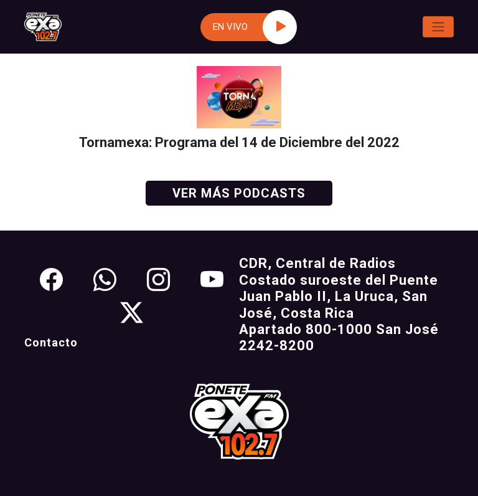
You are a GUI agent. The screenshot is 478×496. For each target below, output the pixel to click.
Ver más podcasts (239, 193)
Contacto (51, 342)
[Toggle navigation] (438, 26)
